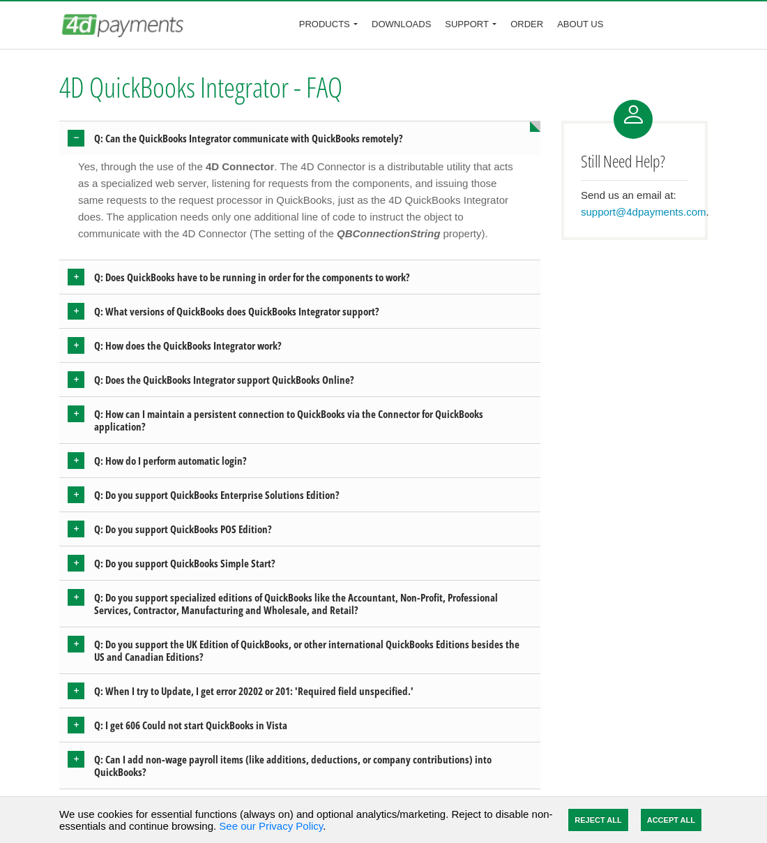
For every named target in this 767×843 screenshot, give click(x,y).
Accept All (671, 820)
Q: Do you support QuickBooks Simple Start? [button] (184, 563)
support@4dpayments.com (643, 212)
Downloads (401, 24)
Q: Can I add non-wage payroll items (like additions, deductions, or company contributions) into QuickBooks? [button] (293, 765)
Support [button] (467, 24)
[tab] (299, 138)
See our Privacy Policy (271, 826)
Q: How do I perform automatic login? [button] (170, 460)
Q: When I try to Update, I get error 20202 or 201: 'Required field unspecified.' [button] (253, 691)
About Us (580, 24)
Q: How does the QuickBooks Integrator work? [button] (188, 345)
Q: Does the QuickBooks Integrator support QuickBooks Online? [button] (224, 379)
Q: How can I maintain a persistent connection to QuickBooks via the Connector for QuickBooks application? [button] (288, 420)
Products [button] (324, 24)
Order (526, 24)
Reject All (598, 820)
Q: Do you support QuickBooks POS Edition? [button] (183, 529)
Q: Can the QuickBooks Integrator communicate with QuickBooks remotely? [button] (248, 138)
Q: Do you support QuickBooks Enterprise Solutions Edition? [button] (217, 494)
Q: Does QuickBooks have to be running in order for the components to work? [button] (252, 277)
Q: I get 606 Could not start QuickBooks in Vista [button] (190, 725)
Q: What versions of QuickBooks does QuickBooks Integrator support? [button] (236, 311)
